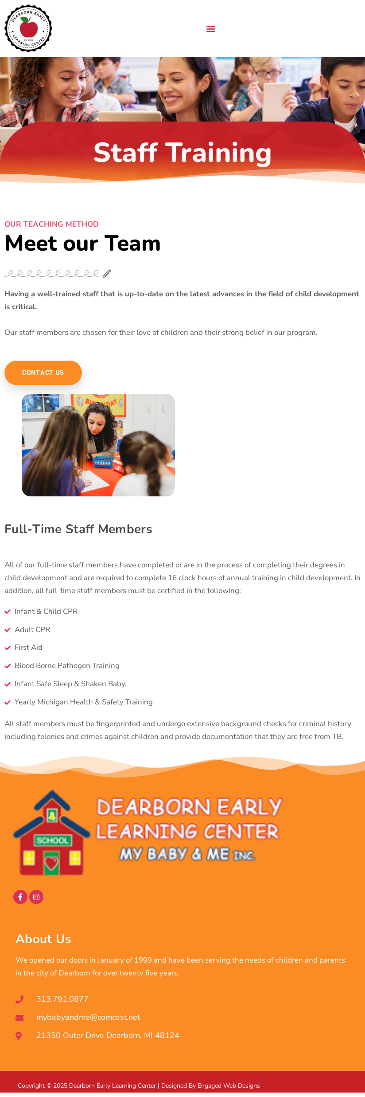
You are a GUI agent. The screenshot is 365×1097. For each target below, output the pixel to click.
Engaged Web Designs (229, 1085)
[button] (210, 28)
